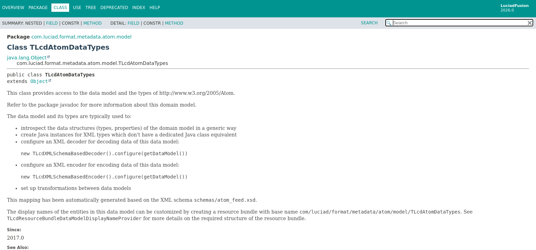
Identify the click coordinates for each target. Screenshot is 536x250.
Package (38, 7)
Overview (13, 7)
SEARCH (369, 22)
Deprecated (114, 7)
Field (52, 23)
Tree (90, 7)
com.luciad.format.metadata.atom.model (81, 37)
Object (39, 81)
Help (154, 7)
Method (92, 23)
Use (77, 7)
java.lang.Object (27, 57)
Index (139, 7)
